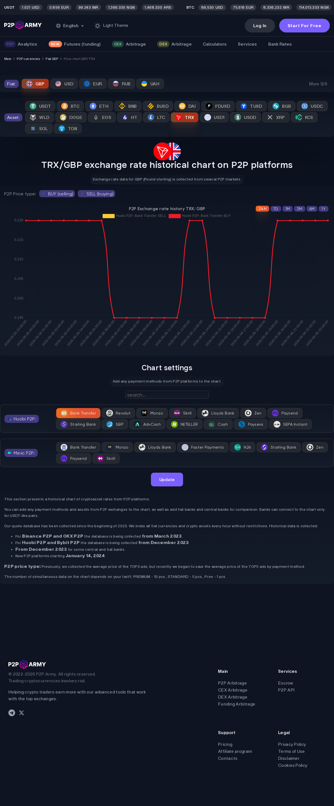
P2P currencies (28, 59)
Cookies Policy (292, 765)
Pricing (225, 744)
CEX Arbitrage (232, 690)
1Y (323, 209)
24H (262, 208)
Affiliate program (235, 751)
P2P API (286, 690)
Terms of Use (291, 751)
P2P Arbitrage (232, 683)
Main (7, 59)
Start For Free (304, 25)
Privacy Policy (292, 744)
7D (275, 209)
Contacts (227, 758)
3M (299, 209)
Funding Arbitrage (236, 704)
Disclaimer (289, 758)
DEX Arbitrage (232, 697)
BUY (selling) (57, 193)
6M (312, 209)
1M (287, 209)
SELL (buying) (96, 193)
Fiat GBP (52, 59)
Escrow (285, 683)
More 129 (318, 83)
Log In (260, 25)
